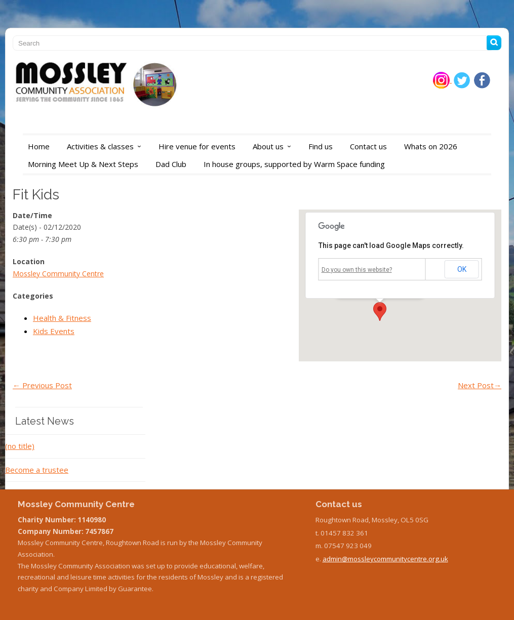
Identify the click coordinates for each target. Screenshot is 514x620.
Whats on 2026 (430, 146)
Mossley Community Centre (58, 273)
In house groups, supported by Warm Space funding (294, 164)
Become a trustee (36, 470)
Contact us (368, 146)
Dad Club (170, 164)
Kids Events (53, 331)
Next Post (479, 385)
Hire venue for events (197, 146)
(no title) (19, 446)
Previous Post (42, 385)
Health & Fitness (62, 318)
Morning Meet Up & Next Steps (83, 164)
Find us (320, 146)
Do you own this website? (357, 269)
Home (39, 146)
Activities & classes (106, 146)
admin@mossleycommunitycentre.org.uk (385, 558)
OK (461, 269)
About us (274, 146)
